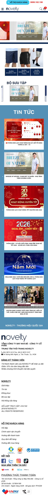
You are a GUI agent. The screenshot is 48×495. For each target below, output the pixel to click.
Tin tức (4, 389)
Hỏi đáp (4, 428)
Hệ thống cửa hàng (9, 401)
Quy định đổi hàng (8, 439)
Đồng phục (5, 393)
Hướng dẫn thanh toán (10, 435)
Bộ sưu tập (5, 397)
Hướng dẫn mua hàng (10, 443)
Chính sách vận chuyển (10, 432)
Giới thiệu (5, 386)
